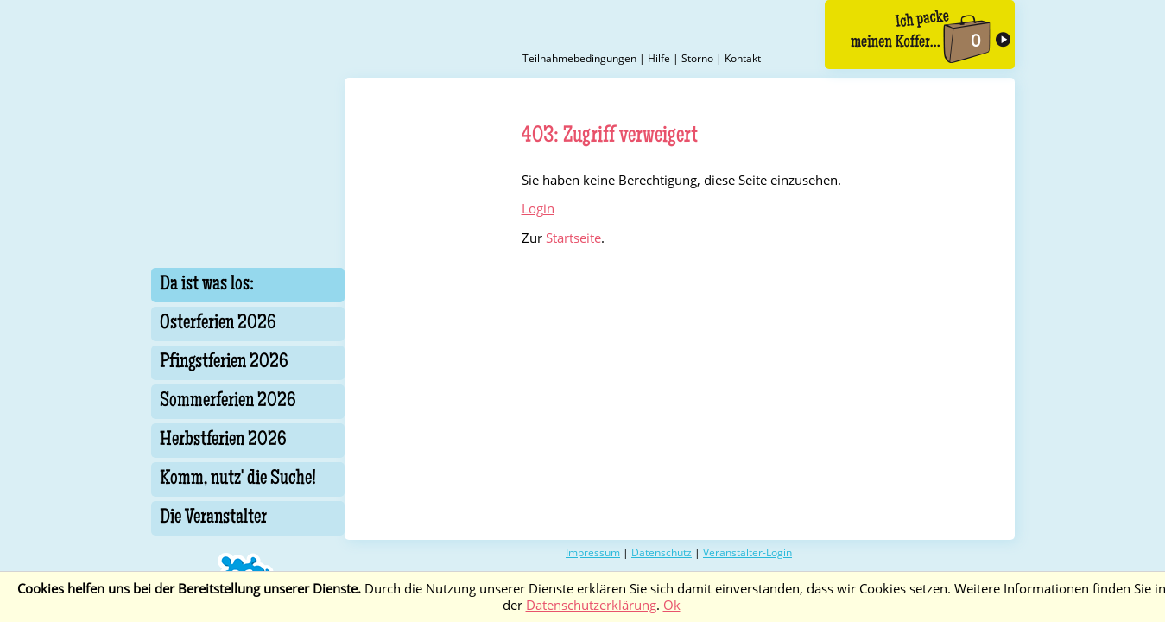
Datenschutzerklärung (591, 605)
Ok (672, 605)
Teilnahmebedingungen (579, 58)
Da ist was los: (207, 285)
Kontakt (743, 58)
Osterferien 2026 (218, 324)
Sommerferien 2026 (228, 401)
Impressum (593, 552)
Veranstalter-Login (747, 552)
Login (538, 208)
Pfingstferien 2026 (224, 362)
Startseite (573, 238)
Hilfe (659, 58)
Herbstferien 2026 (223, 440)
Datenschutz (661, 552)
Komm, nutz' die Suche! (238, 479)
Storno (697, 58)
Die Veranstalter (213, 518)
